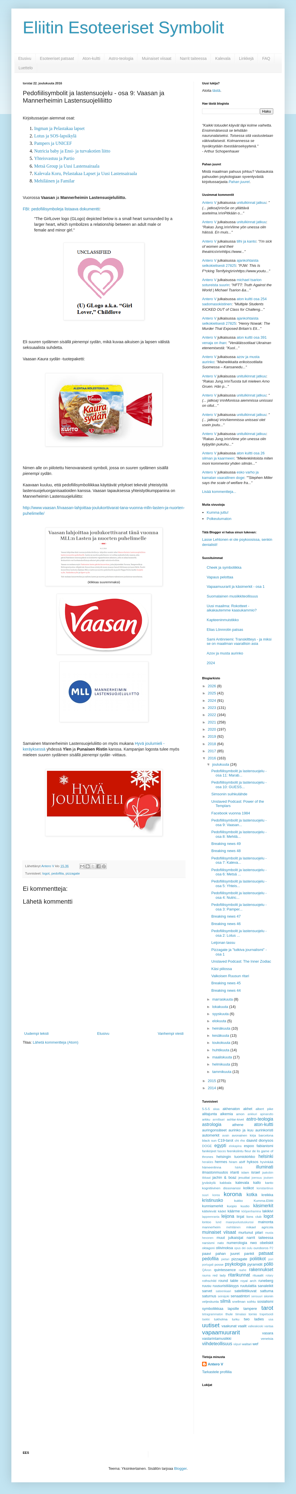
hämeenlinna (211, 1167)
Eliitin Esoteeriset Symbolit (123, 27)
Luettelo (25, 68)
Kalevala (223, 58)
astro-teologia (259, 1119)
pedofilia (58, 873)
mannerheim (211, 1227)
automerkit (210, 1135)
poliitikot (258, 1258)
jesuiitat (244, 1177)
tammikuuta (222, 1072)
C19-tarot (225, 1140)
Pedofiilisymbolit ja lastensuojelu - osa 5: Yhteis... (238, 883)
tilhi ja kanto (246, 241)
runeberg (265, 1280)
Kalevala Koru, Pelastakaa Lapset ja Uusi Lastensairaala (85, 173)
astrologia (211, 1124)
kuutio (244, 1206)
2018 (212, 744)
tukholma (220, 1319)
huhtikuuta (221, 1050)
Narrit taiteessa (193, 58)
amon (240, 1114)
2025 (212, 693)
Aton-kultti (91, 58)
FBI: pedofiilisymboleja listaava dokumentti (61, 209)
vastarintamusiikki (216, 1338)
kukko (238, 1200)
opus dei (240, 1248)
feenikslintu (235, 1151)
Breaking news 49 (225, 843)
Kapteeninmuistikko (223, 620)
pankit (249, 1253)
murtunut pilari (251, 1232)
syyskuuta (221, 1014)
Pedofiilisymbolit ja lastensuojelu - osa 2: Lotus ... (238, 933)
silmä (225, 1301)
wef (255, 1344)
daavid (251, 1140)
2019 (212, 736)
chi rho (240, 1140)
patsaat (266, 1253)
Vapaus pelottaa (220, 577)
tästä (216, 90)
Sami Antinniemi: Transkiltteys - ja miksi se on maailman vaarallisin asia (239, 641)
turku (235, 1319)
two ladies (254, 1319)
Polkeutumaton (219, 519)
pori (270, 1259)
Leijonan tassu (223, 942)
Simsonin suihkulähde (229, 794)
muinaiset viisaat (219, 1232)
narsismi (208, 1243)
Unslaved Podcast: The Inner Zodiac (241, 961)
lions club (254, 1216)
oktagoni (208, 1248)
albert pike (264, 1109)
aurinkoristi (264, 1130)
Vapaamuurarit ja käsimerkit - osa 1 (236, 586)
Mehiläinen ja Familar (54, 180)
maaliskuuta (222, 1057)
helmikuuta (221, 1064)
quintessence (225, 1270)
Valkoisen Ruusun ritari (230, 976)
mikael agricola (259, 1227)
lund (218, 1222)
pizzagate (73, 873)
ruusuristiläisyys (226, 1286)
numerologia (237, 1243)
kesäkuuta (221, 1035)
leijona (227, 1216)
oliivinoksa (224, 1248)
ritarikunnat (239, 1275)
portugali (207, 1264)
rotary (269, 1275)
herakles (207, 1162)
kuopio (232, 1206)
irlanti (234, 1172)
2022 (212, 715)
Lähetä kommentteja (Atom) (55, 1042)
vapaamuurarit (221, 1332)
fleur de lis (252, 1151)
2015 (212, 1081)
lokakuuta (220, 1007)
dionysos (266, 1140)
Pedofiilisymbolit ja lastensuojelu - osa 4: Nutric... (238, 895)
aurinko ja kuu (241, 1130)
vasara (267, 1333)
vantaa (268, 1326)
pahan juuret (227, 1253)
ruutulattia (248, 1286)
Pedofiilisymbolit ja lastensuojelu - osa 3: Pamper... (238, 907)
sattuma (266, 1291)
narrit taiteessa (259, 1237)
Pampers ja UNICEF (53, 143)
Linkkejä (246, 58)
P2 (271, 1248)
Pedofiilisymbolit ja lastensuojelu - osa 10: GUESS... (238, 784)
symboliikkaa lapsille (220, 1308)
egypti (220, 1145)
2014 (212, 1088)
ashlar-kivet (235, 1119)
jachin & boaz (224, 1177)
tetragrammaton (212, 1314)
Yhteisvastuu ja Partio (54, 158)
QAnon (206, 1270)
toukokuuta (221, 1042)
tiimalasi (240, 1314)
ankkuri (252, 1114)
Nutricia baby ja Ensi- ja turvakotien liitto (72, 151)
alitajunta (209, 1114)
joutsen (268, 1177)
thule (229, 1314)
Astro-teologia (121, 58)
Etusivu (24, 58)
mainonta (265, 1222)
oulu (249, 1248)
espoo (249, 1146)
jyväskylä (208, 1182)
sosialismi (265, 1301)
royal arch (248, 1280)
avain (225, 1135)
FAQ (266, 58)
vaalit (242, 1326)
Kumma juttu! (218, 512)
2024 (211, 663)
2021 (212, 722)
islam (245, 1172)
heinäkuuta (221, 1028)
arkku (206, 1119)
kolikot (248, 1188)
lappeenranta (210, 1216)
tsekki (206, 1319)
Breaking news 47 (225, 916)
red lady (219, 1275)
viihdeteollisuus (217, 1343)
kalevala (242, 1182)
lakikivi (267, 1211)
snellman (239, 1301)
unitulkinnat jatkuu (251, 202)
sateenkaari (223, 1291)
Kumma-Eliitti (263, 1200)
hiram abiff (237, 1162)
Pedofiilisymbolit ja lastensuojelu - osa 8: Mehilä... (238, 834)
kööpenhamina (251, 1211)
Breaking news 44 (225, 990)
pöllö (268, 1264)
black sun (209, 1140)
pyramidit (254, 1264)
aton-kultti (263, 1124)
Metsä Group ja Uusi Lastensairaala (66, 166)
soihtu (251, 1301)
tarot (267, 1307)
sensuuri (256, 1296)
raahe (242, 1270)
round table (228, 1280)
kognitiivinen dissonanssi (221, 1188)
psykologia (235, 1264)
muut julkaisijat (230, 1237)
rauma (206, 1275)
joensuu (257, 1177)
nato (220, 1243)
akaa (216, 1109)
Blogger (180, 1468)
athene (237, 1125)
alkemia (226, 1114)
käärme (233, 1211)
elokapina (235, 1146)
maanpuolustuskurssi (240, 1222)
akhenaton (231, 1109)
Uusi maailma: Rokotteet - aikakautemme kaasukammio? (232, 608)
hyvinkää (266, 1162)
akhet (247, 1109)
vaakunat (229, 1326)
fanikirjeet (209, 1151)
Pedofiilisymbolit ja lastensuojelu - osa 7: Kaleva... (238, 860)
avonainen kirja (244, 1135)
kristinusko (212, 1200)
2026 (212, 686)
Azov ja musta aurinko (225, 653)
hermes (221, 1162)
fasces (221, 1151)
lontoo (206, 1222)
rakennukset (261, 1269)
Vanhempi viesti (171, 1033)
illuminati (264, 1166)
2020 (212, 729)
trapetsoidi (266, 1314)
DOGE (207, 1146)
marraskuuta (223, 999)
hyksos (252, 1162)
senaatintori (240, 1296)
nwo (253, 1243)
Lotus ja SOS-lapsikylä (55, 135)
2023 (212, 708)
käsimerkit (263, 1205)
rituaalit (258, 1275)
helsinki (265, 1156)
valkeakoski (255, 1326)
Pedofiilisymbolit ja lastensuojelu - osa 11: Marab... (238, 773)
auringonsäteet (214, 1130)
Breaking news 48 (225, 851)
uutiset (210, 1325)
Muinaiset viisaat (156, 58)
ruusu (206, 1286)
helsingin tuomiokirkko (235, 1156)
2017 (212, 751)
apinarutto (266, 1114)
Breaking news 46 (225, 924)
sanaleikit (265, 1286)
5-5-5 (206, 1109)
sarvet (207, 1291)
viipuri (237, 1344)
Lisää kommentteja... (219, 491)
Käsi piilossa (221, 969)
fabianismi (264, 1146)
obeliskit (266, 1243)
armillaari (219, 1119)
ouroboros (260, 1248)
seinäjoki (223, 1296)
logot (46, 873)
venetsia (267, 1338)
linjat (240, 1216)
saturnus (209, 1296)
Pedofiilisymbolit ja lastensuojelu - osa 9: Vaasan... (238, 822)
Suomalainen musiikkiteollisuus (232, 596)
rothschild (209, 1280)
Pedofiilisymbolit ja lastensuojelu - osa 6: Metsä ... (238, 872)
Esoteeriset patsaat (57, 58)
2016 (212, 758)
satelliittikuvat (245, 1291)
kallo (257, 1182)
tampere (250, 1308)
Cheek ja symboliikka (224, 567)
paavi (206, 1253)
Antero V (209, 202)
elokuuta (219, 1021)
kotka (251, 1194)
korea (216, 1195)
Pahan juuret (239, 182)
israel (255, 1172)
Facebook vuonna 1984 (230, 813)
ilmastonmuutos (215, 1172)
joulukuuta (221, 764)
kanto (269, 1182)
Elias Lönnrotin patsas (225, 629)
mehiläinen (233, 1227)
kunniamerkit (212, 1206)
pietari (225, 1259)
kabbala (225, 1182)
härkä (238, 1167)
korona (233, 1194)
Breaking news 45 (225, 983)
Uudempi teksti (36, 1033)
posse (219, 1264)
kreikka (267, 1195)
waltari (247, 1344)
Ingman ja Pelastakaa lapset (59, 128)
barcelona (266, 1135)
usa (270, 1319)
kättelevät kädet (214, 1211)
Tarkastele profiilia (217, 1372)
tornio (253, 1314)
